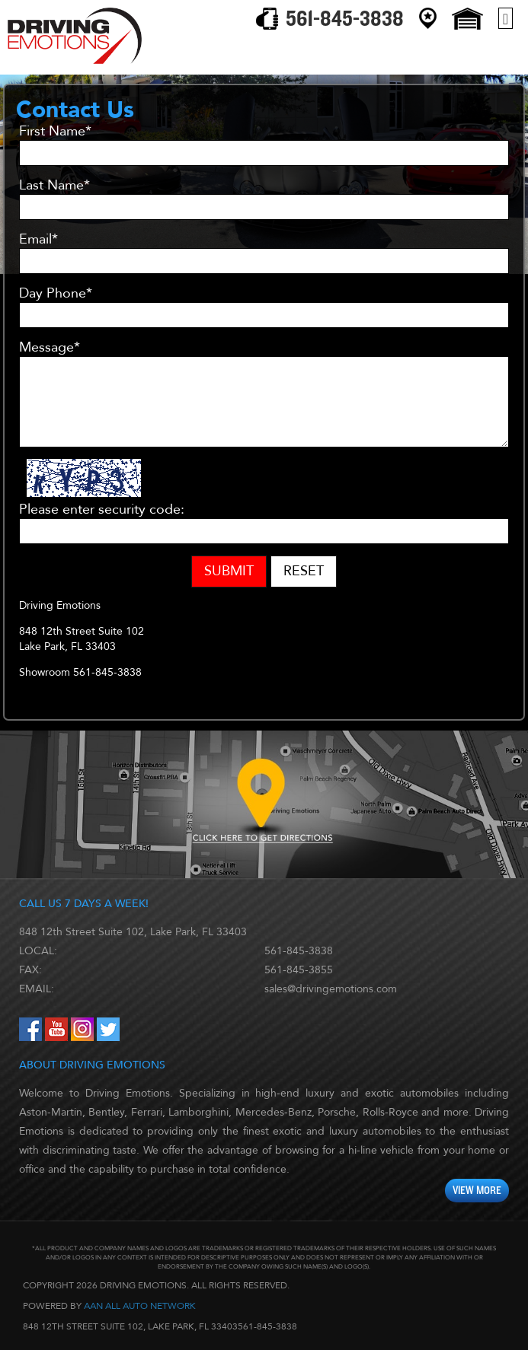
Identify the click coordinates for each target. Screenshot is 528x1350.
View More (477, 1190)
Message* (49, 348)
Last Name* (54, 186)
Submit (229, 571)
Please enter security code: (101, 510)
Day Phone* (55, 294)
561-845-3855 (298, 970)
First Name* (55, 132)
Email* (38, 240)
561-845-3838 (298, 951)
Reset (303, 571)
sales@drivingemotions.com (330, 989)
